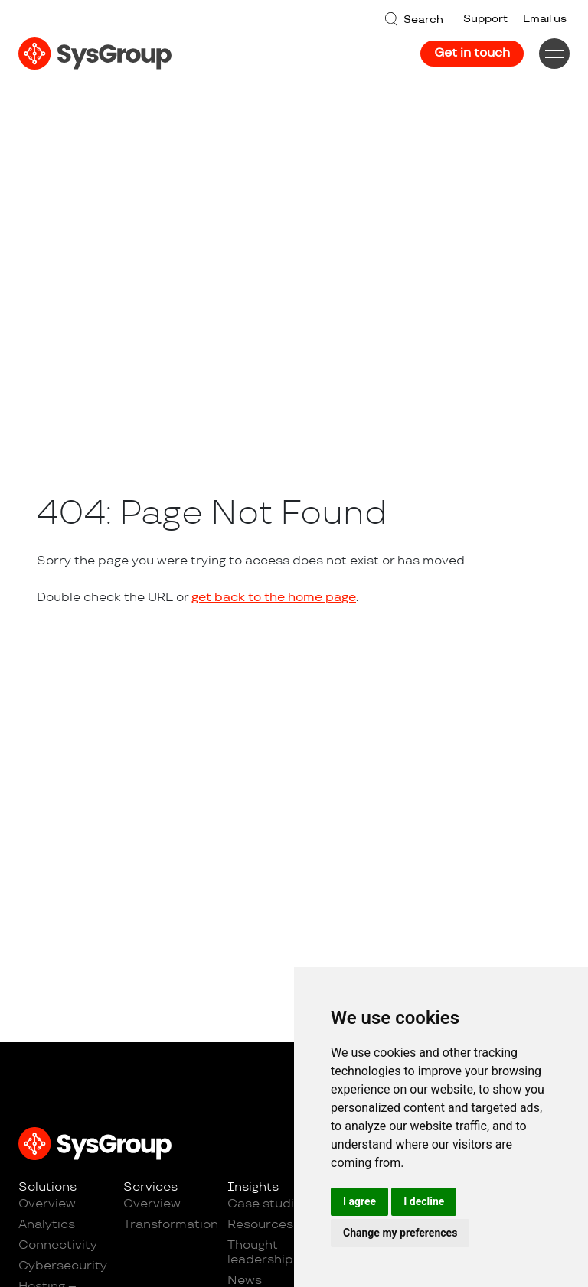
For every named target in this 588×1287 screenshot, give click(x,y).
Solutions (47, 1187)
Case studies (268, 1204)
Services (150, 1187)
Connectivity (57, 1245)
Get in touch (472, 53)
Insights (253, 1187)
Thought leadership (260, 1252)
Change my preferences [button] (400, 1233)
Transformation (168, 1224)
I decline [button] (423, 1201)
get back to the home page (273, 597)
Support (485, 18)
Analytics (46, 1224)
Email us (545, 18)
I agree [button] (359, 1201)
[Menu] (554, 53)
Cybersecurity (62, 1266)
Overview (47, 1204)
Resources (260, 1224)
